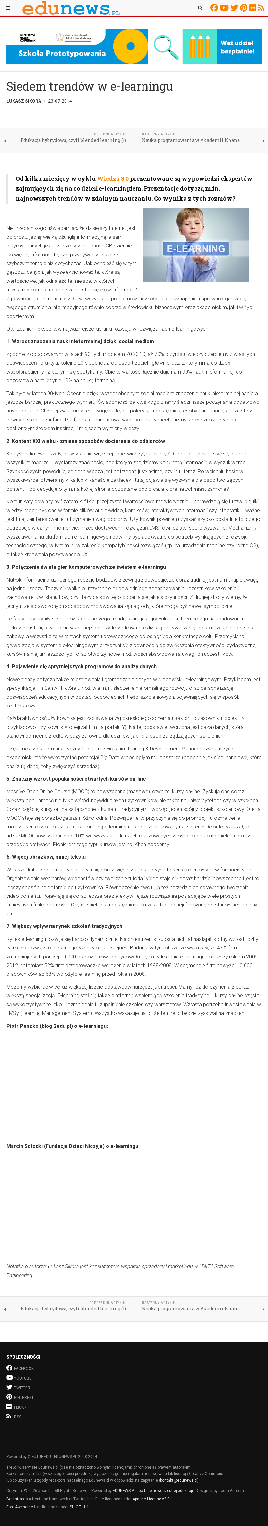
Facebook (215, 8)
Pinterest (244, 8)
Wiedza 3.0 (113, 178)
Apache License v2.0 (151, 1499)
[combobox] (200, 8)
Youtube (225, 8)
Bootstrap (15, 1499)
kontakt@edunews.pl (178, 1480)
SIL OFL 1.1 (79, 1507)
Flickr (253, 8)
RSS (262, 8)
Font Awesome (19, 1507)
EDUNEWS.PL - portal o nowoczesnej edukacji (153, 1490)
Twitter (235, 8)
